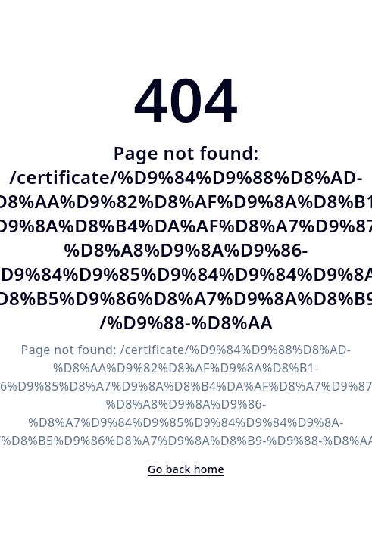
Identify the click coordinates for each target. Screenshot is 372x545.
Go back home (186, 469)
